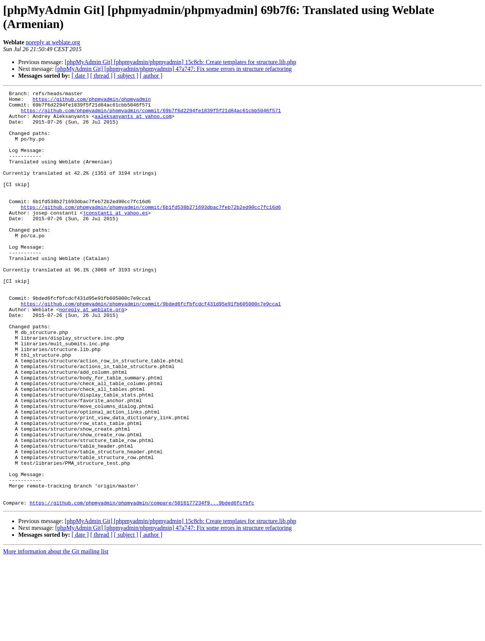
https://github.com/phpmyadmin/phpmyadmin (92, 101)
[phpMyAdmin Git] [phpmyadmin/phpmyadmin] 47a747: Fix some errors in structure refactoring (173, 69)
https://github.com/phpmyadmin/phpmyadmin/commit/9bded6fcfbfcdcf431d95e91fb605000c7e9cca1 (151, 346)
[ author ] (151, 75)
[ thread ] (101, 75)
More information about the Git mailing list (55, 634)
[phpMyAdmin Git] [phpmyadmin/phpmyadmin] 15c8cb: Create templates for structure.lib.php (180, 62)
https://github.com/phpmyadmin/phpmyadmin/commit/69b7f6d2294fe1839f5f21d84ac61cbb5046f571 (151, 114)
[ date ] (80, 75)
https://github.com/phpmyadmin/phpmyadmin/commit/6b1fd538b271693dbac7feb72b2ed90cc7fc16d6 (151, 230)
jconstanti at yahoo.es (115, 237)
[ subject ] (126, 75)
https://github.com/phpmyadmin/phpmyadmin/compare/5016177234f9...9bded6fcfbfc (142, 585)
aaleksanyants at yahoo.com (133, 121)
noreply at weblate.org (53, 42)
